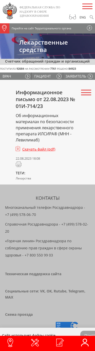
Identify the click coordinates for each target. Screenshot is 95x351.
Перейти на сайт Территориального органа (35, 28)
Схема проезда (19, 314)
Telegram (76, 291)
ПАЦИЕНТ (42, 76)
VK (42, 291)
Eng (83, 17)
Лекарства (23, 178)
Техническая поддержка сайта (33, 273)
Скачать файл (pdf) (38, 149)
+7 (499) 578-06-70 (20, 214)
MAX (9, 297)
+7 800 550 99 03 (39, 255)
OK (49, 291)
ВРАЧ (7, 76)
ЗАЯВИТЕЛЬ (76, 76)
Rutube (60, 291)
